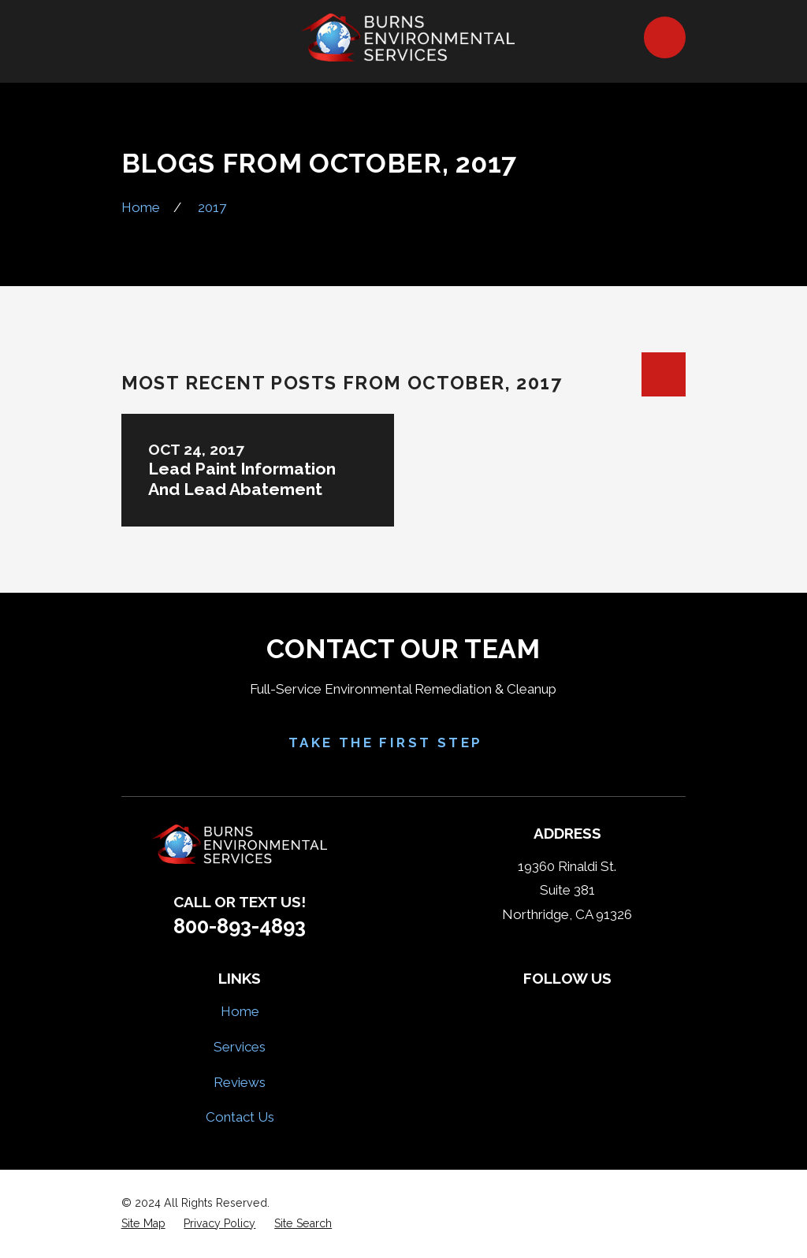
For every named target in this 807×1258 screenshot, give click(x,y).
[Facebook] (511, 1008)
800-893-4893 (239, 926)
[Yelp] (548, 1008)
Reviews (240, 1082)
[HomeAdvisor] (585, 1008)
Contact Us (240, 1117)
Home (240, 1011)
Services (240, 1047)
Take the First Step (403, 742)
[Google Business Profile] (622, 1008)
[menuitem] (143, 1224)
